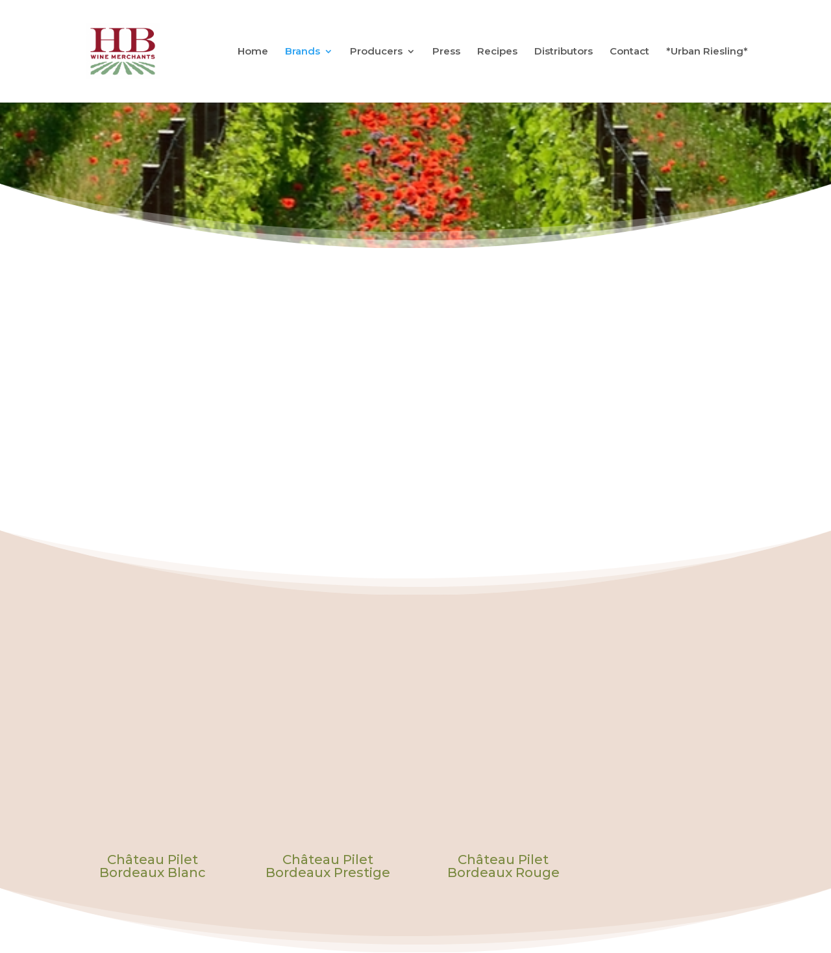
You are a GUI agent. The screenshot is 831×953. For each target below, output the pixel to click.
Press (446, 52)
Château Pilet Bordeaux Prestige (328, 866)
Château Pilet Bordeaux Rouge (503, 866)
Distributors (563, 52)
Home (253, 52)
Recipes (497, 52)
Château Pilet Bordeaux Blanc (152, 866)
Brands (302, 52)
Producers (376, 52)
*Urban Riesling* (707, 52)
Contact (629, 52)
